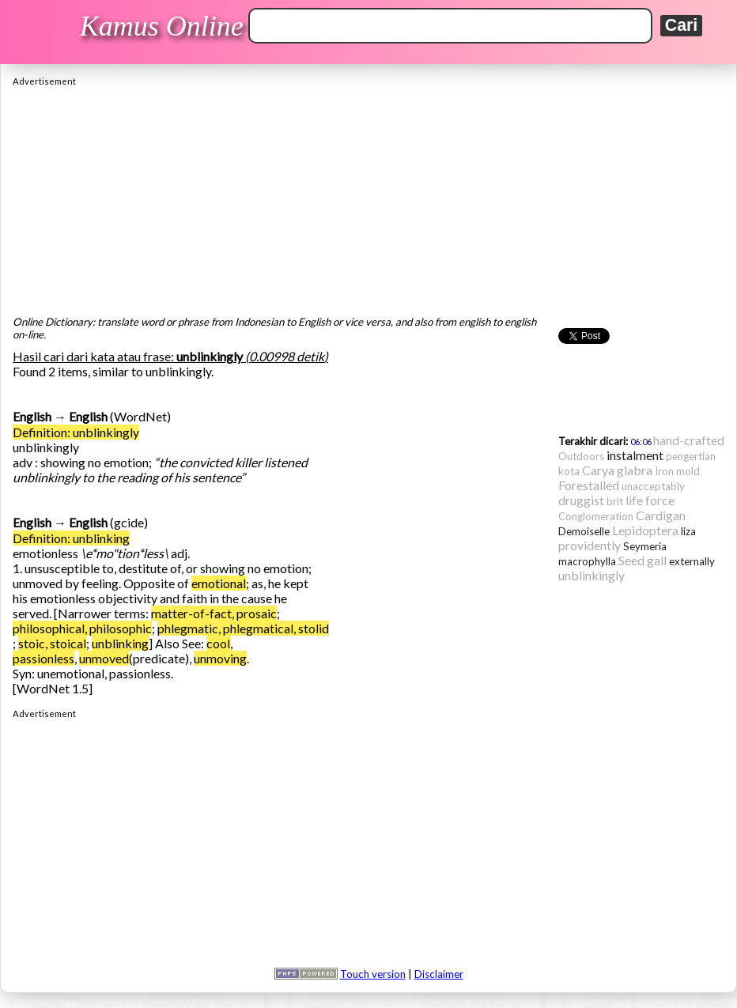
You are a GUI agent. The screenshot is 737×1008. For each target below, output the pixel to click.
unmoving (220, 658)
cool (218, 643)
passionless (43, 658)
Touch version (373, 974)
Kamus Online (162, 26)
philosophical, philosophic (82, 628)
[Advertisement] (368, 197)
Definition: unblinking (71, 538)
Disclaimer (438, 974)
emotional (218, 583)
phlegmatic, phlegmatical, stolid (243, 628)
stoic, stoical (52, 643)
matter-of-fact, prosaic (214, 613)
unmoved (104, 658)
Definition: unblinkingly (76, 432)
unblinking (120, 643)
